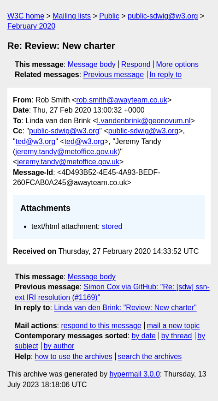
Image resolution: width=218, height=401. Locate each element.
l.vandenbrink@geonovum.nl (143, 121)
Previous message (113, 74)
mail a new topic (173, 325)
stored (112, 226)
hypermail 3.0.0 (134, 374)
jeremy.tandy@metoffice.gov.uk (66, 152)
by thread (176, 336)
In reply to (165, 74)
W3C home (25, 16)
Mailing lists (72, 16)
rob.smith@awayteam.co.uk (121, 100)
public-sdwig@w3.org (163, 16)
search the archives (150, 356)
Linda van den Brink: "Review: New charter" (125, 307)
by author (59, 346)
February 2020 (31, 26)
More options (177, 64)
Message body (92, 64)
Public (109, 16)
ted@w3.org (36, 141)
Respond (136, 64)
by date (143, 336)
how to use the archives (73, 356)
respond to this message (101, 325)
